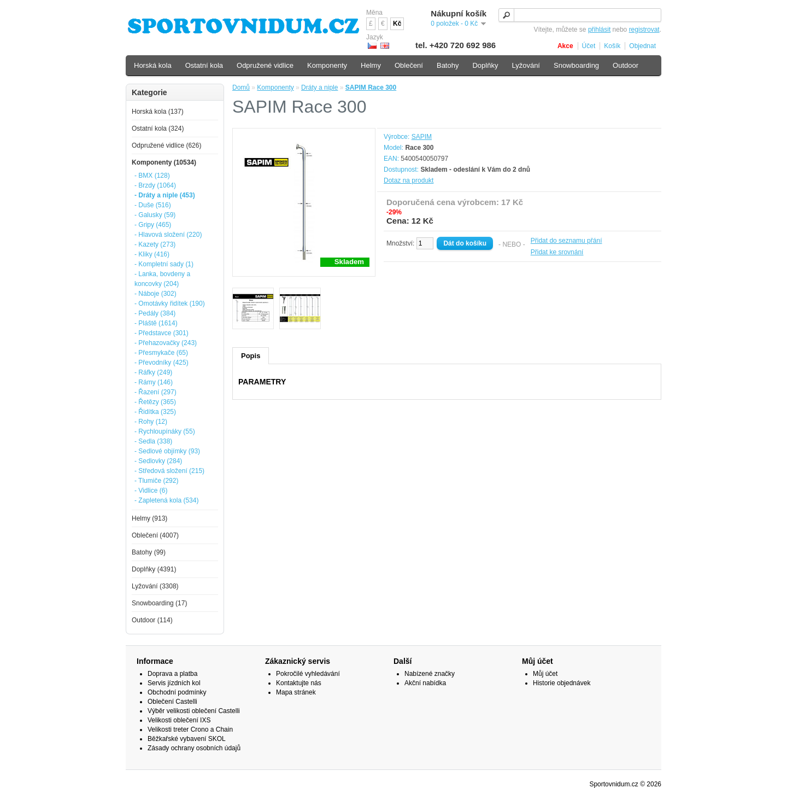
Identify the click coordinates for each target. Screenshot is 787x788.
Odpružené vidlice (265, 65)
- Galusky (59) (154, 215)
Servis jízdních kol (174, 683)
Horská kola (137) (158, 111)
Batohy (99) (149, 552)
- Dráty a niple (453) (164, 195)
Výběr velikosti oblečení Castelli (194, 711)
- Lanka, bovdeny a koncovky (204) (162, 279)
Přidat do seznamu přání (566, 240)
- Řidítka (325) (155, 412)
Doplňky (485, 65)
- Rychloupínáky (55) (164, 431)
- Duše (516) (152, 205)
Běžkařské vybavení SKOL (187, 739)
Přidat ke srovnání (557, 252)
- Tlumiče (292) (156, 481)
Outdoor (625, 65)
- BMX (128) (152, 175)
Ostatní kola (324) (158, 128)
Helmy (371, 65)
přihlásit (599, 29)
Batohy (448, 65)
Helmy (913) (149, 518)
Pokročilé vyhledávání (308, 674)
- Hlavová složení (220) (168, 234)
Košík (612, 46)
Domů (241, 87)
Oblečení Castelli (172, 701)
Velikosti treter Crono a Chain (190, 729)
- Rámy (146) (153, 382)
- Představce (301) (161, 333)
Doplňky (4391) (154, 569)
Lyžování (526, 65)
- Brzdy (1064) (155, 185)
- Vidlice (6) (150, 490)
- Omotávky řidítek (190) (169, 303)
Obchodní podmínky (177, 692)
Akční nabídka (425, 683)
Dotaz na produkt (408, 180)
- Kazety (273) (154, 244)
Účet (589, 46)
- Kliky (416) (151, 254)
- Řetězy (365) (155, 402)
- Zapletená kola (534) (166, 500)
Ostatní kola (204, 65)
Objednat (642, 46)
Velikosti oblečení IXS (179, 720)
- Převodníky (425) (161, 362)
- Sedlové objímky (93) (167, 451)
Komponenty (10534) (164, 162)
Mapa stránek (296, 692)
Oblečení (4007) (155, 535)
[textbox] (579, 15)
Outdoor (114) (152, 620)
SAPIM (422, 137)
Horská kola (153, 65)
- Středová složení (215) (169, 471)
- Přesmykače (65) (161, 353)
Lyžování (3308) (155, 586)
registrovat (644, 29)
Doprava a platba (172, 674)
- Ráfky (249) (153, 372)
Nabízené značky (429, 674)
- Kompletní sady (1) (163, 264)
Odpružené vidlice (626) (166, 145)
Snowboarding (576, 65)
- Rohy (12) (150, 421)
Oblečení (409, 65)
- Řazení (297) (155, 392)
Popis (250, 356)
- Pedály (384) (154, 313)
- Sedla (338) (153, 441)
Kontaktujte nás (298, 683)
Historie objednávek (561, 683)
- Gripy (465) (152, 225)
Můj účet (545, 674)
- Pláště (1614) (156, 323)
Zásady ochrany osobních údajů (194, 748)
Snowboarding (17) (159, 603)
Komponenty (275, 87)
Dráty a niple (319, 87)
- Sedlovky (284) (158, 461)
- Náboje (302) (155, 293)
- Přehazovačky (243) (165, 343)
